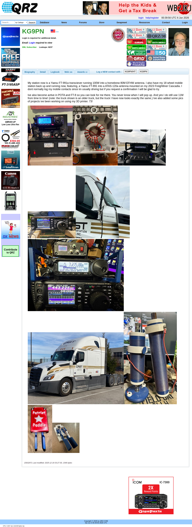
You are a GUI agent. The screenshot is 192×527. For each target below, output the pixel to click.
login (141, 17)
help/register (152, 17)
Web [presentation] (68, 72)
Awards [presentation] (82, 72)
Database (44, 22)
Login (185, 22)
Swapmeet (122, 22)
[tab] (29, 72)
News (64, 22)
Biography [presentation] (30, 72)
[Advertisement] (69, 496)
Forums (83, 22)
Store (101, 22)
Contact (166, 22)
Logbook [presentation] (55, 72)
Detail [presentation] (43, 72)
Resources (144, 22)
